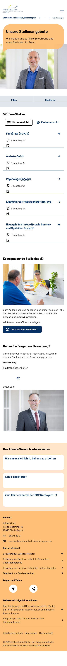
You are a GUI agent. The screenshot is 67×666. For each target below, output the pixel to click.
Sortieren (50, 99)
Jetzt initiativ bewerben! (24, 329)
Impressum (31, 632)
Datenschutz (46, 632)
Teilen (33, 589)
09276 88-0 (14, 535)
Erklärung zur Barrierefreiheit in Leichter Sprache (29, 567)
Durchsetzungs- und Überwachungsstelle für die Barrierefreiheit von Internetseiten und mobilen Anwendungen (29, 609)
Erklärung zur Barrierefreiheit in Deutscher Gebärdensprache (26, 561)
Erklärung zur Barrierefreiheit (19, 553)
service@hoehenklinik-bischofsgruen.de (30, 540)
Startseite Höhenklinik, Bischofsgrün (19, 18)
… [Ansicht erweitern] (44, 18)
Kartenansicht (50, 122)
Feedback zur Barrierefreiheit (18, 573)
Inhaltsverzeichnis (13, 632)
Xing (13, 587)
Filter (8, 99)
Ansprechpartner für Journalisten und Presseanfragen (23, 620)
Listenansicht (20, 122)
